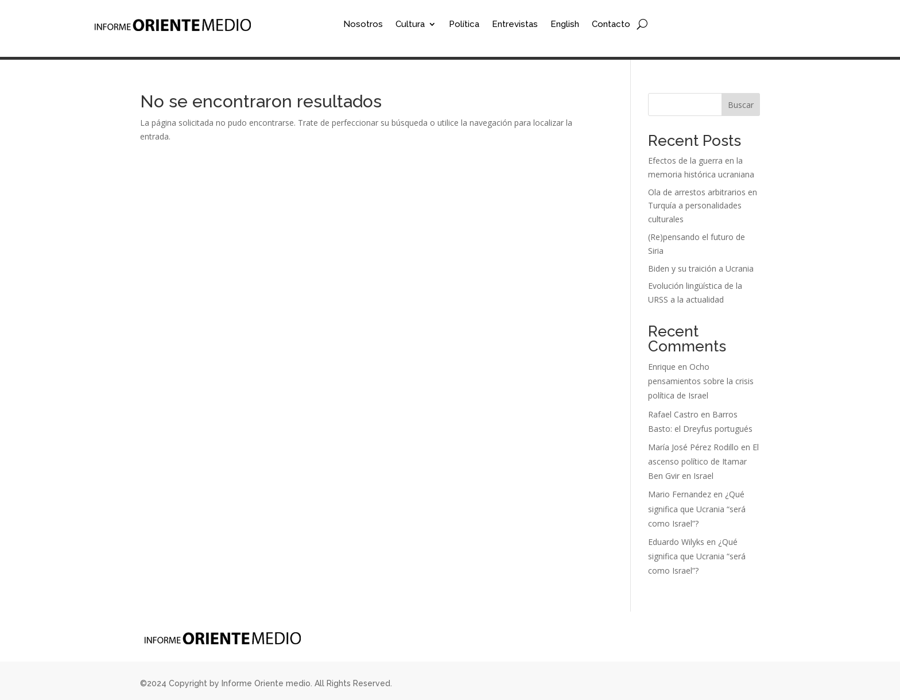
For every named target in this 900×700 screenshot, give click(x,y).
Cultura (410, 24)
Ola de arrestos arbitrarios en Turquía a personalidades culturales (702, 206)
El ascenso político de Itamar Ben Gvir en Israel (703, 461)
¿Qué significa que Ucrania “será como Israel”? (697, 508)
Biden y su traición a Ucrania (701, 268)
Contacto (611, 24)
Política (464, 24)
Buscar (741, 104)
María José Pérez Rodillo (693, 447)
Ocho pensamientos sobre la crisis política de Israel (701, 381)
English (564, 24)
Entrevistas (515, 24)
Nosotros (363, 24)
